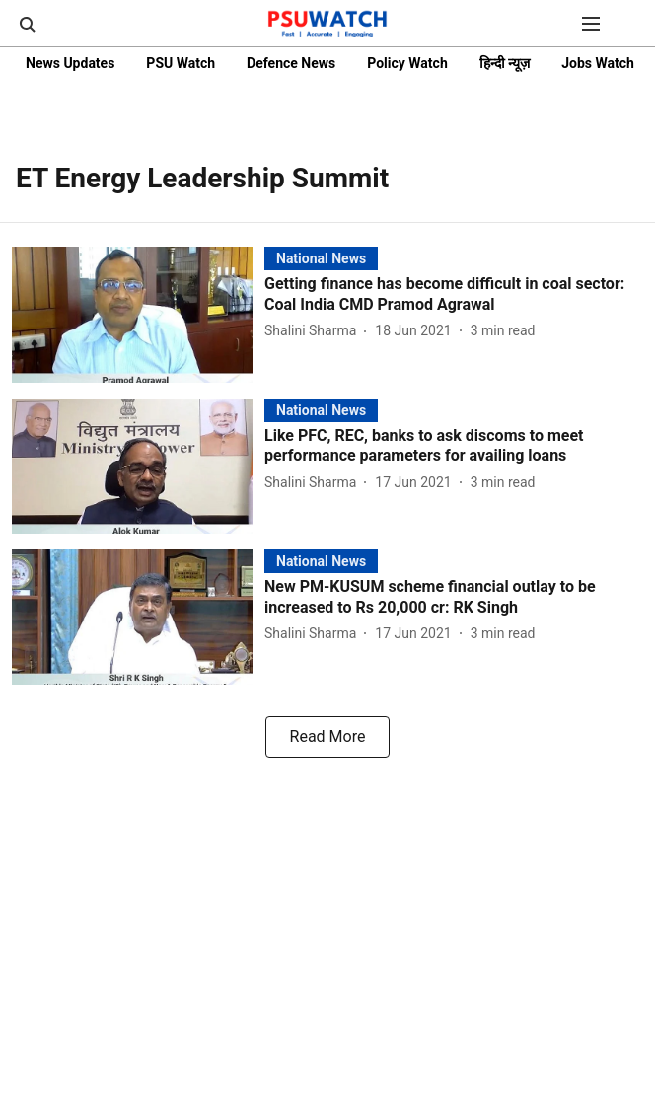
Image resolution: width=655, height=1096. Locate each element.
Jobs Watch (597, 63)
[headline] (453, 295)
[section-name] (321, 258)
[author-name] (314, 331)
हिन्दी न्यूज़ (504, 63)
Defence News (291, 63)
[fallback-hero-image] (138, 314)
